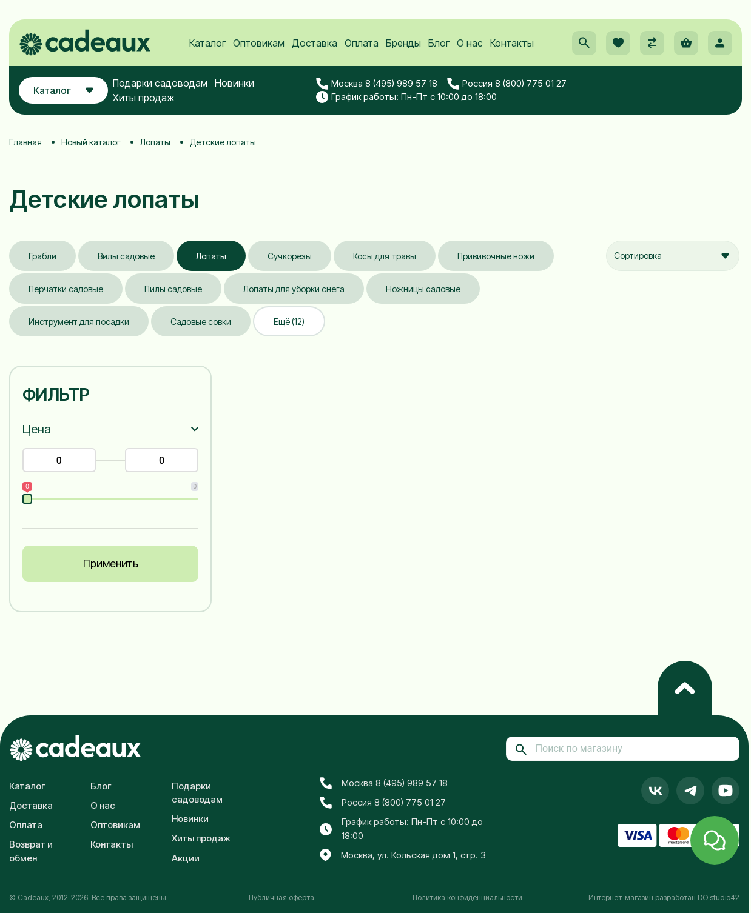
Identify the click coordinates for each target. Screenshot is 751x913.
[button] (584, 43)
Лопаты (155, 142)
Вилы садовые (126, 256)
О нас (470, 43)
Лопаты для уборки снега (294, 289)
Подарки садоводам (160, 83)
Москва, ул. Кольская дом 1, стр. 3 (403, 855)
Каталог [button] (63, 90)
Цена (36, 429)
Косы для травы (384, 256)
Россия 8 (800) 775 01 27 (507, 84)
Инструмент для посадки (79, 321)
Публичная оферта (281, 897)
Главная (25, 142)
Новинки (234, 83)
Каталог (207, 43)
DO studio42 (718, 897)
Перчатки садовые (66, 289)
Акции (186, 858)
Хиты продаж (144, 98)
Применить (110, 563)
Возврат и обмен (31, 851)
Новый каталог (91, 142)
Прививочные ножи (495, 256)
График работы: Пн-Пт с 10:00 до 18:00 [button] (406, 97)
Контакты (512, 43)
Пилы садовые (173, 289)
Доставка (314, 43)
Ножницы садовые (423, 289)
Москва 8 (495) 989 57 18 (376, 84)
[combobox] (672, 256)
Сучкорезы (290, 256)
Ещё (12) (289, 321)
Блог (439, 43)
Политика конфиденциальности (467, 897)
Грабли (42, 256)
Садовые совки (200, 321)
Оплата (362, 43)
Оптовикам (259, 43)
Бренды (403, 43)
